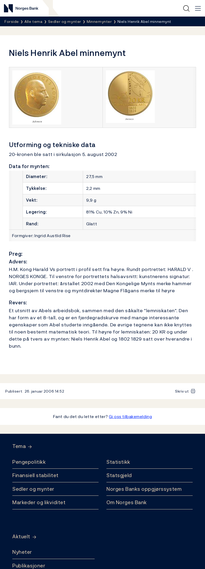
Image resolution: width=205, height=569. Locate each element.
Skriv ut (182, 391)
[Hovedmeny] (198, 8)
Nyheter (22, 552)
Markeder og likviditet (38, 502)
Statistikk (118, 462)
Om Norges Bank (126, 502)
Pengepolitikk (29, 462)
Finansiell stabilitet (35, 475)
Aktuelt (21, 536)
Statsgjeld (119, 475)
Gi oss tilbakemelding (130, 416)
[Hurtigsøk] (186, 8)
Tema (19, 446)
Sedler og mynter (33, 489)
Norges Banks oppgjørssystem (144, 489)
